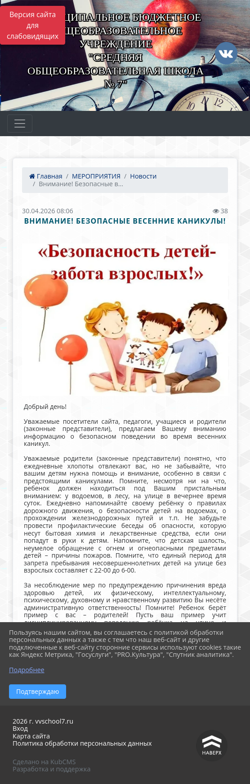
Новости (143, 176)
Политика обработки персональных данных (82, 743)
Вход (20, 728)
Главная (45, 176)
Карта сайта (31, 736)
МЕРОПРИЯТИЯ (96, 176)
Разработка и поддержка (51, 769)
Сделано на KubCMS (44, 761)
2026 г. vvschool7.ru (43, 721)
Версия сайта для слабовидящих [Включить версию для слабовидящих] (32, 25)
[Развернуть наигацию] (19, 124)
